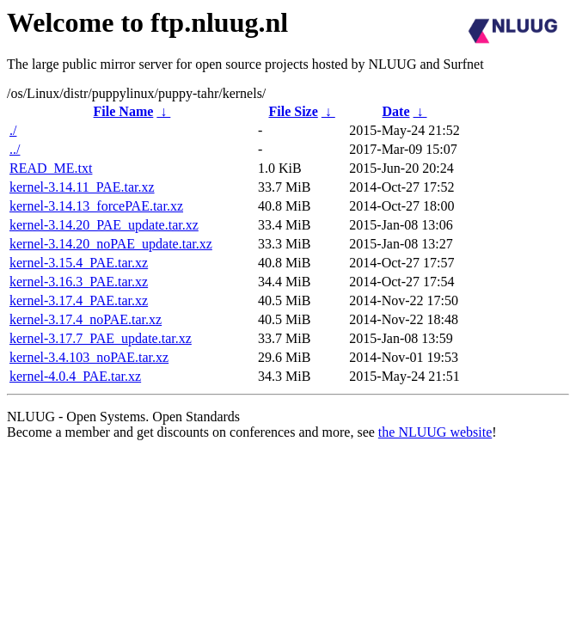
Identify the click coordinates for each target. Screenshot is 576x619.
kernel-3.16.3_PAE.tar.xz (78, 281)
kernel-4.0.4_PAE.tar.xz (75, 376)
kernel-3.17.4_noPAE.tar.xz (85, 319)
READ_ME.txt (50, 168)
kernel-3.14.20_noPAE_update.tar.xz (110, 243)
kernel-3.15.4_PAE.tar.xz (78, 262)
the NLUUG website (435, 432)
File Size (292, 111)
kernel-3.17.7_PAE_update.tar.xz (100, 338)
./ (12, 130)
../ (14, 149)
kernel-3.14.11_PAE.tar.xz (82, 187)
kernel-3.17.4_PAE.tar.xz (78, 300)
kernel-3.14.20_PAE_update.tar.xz (104, 225)
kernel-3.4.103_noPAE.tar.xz (89, 357)
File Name (124, 111)
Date (396, 111)
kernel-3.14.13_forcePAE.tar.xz (96, 206)
